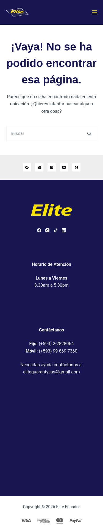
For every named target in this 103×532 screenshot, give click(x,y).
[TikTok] (56, 230)
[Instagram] (52, 167)
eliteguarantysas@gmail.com (51, 372)
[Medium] (76, 167)
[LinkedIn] (64, 230)
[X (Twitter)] (39, 167)
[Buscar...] (44, 133)
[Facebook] (27, 167)
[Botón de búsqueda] (89, 133)
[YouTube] (64, 167)
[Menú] (94, 12)
